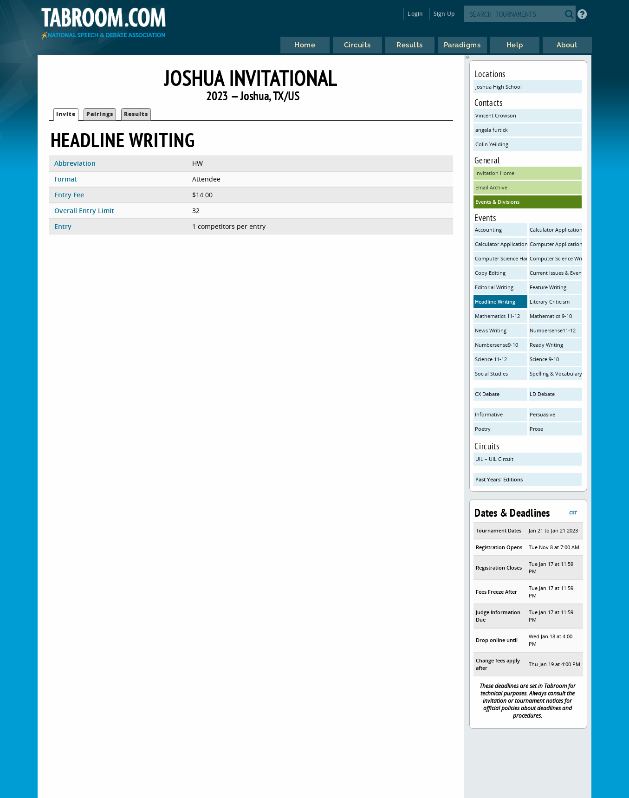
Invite (66, 114)
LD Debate (542, 393)
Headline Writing (495, 301)
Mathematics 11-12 (497, 315)
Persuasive (542, 414)
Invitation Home (494, 172)
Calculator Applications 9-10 (501, 243)
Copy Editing (490, 272)
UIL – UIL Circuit (494, 458)
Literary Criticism (550, 301)
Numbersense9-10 (496, 344)
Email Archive (491, 187)
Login (415, 14)
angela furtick (491, 129)
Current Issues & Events (556, 272)
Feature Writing (548, 287)
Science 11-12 (491, 359)
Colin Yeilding (491, 144)
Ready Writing (546, 344)
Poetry (483, 428)
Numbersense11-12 (553, 330)
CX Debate (487, 393)
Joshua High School (498, 86)
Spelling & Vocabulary (556, 373)
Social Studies (491, 373)
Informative (489, 414)
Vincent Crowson (495, 115)
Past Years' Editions (499, 479)
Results (136, 114)
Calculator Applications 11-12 (556, 229)
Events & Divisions (497, 201)
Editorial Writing (494, 287)
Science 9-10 (544, 359)
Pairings (99, 114)
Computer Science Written (556, 258)
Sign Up (444, 14)
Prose (536, 428)
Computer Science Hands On (501, 258)
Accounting (488, 229)
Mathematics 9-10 (551, 315)
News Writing (490, 330)
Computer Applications (556, 243)
